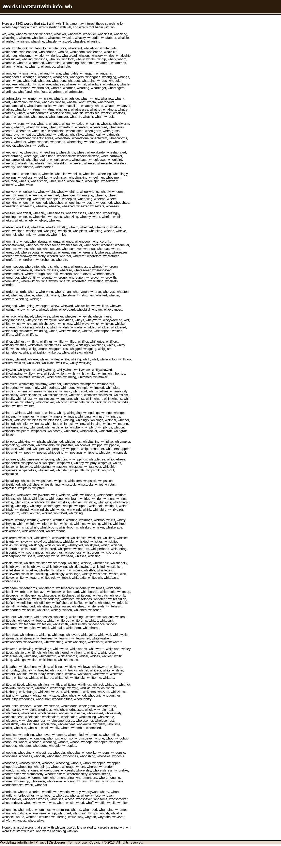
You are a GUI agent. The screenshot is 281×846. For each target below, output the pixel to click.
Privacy (40, 842)
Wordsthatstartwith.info (16, 842)
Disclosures (57, 842)
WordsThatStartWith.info (32, 6)
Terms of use (77, 842)
